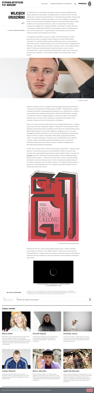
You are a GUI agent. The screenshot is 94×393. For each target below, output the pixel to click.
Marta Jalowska (39, 371)
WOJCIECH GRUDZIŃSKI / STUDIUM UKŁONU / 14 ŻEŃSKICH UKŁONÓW (53, 284)
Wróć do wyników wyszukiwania (17, 30)
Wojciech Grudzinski (52, 285)
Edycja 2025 (45, 3)
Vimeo (59, 285)
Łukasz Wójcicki (8, 371)
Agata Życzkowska (71, 371)
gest (23, 299)
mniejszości (27, 299)
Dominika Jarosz (70, 334)
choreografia (19, 299)
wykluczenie (35, 299)
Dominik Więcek (39, 334)
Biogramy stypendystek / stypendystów (61, 3)
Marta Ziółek (7, 334)
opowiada (29, 155)
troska (31, 299)
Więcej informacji (46, 390)
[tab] (75, 4)
